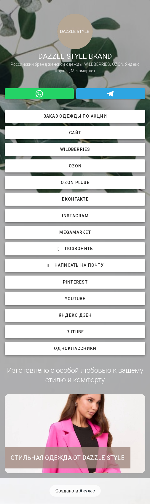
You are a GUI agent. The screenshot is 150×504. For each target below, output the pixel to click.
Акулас (87, 491)
